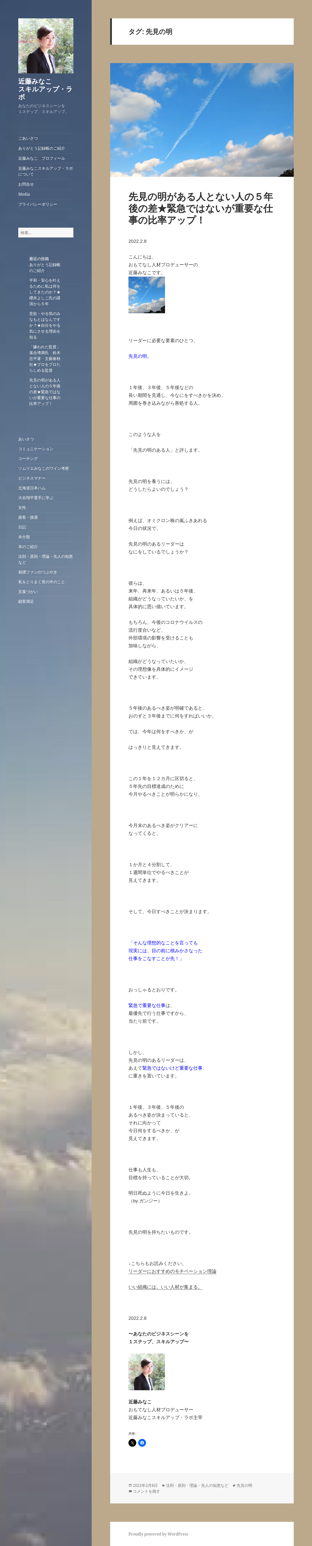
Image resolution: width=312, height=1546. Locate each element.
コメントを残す (146, 1491)
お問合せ (26, 184)
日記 (22, 527)
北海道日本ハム (32, 488)
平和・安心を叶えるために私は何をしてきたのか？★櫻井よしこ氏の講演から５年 (44, 292)
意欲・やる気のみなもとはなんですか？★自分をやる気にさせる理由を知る (44, 325)
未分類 (24, 536)
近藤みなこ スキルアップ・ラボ (48, 89)
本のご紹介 (28, 546)
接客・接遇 (28, 517)
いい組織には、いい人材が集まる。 (165, 1286)
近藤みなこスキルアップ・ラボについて (45, 171)
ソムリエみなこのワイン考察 (43, 468)
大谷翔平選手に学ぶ (35, 497)
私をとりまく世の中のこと (41, 581)
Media (24, 194)
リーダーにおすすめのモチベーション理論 (172, 1271)
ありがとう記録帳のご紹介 (41, 148)
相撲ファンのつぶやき (37, 572)
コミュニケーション (35, 448)
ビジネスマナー (32, 478)
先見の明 (244, 1485)
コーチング (28, 458)
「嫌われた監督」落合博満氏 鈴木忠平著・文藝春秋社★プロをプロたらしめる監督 (44, 358)
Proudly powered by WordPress (158, 1534)
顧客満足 (26, 601)
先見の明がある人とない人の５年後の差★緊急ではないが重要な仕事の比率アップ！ (44, 391)
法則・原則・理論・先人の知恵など (197, 1485)
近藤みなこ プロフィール (41, 158)
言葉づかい (28, 591)
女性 (22, 507)
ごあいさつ (28, 138)
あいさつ (26, 439)
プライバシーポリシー (37, 204)
